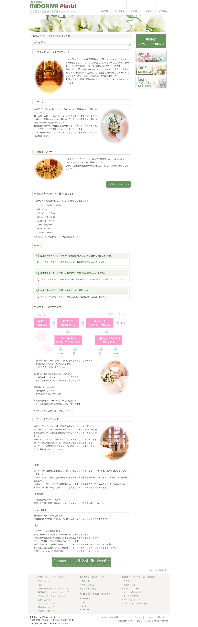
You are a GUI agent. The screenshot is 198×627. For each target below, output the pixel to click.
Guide (134, 10)
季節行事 (86, 581)
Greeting (119, 10)
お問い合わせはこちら (119, 184)
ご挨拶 (127, 581)
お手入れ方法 (88, 585)
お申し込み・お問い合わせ (136, 603)
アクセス (149, 617)
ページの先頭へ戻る (159, 570)
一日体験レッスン (132, 600)
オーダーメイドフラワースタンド (53, 588)
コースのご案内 (131, 596)
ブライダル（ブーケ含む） (50, 603)
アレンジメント (45, 581)
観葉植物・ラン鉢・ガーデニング (53, 592)
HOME (105, 10)
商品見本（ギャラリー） (49, 607)
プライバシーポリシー (132, 617)
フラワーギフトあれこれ (49, 36)
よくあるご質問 (89, 588)
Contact (163, 10)
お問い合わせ (162, 617)
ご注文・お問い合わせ (48, 611)
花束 (40, 585)
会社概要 (114, 617)
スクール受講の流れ (133, 592)
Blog (148, 10)
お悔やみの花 (44, 600)
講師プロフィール (132, 588)
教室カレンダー (131, 585)
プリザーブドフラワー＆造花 (51, 596)
